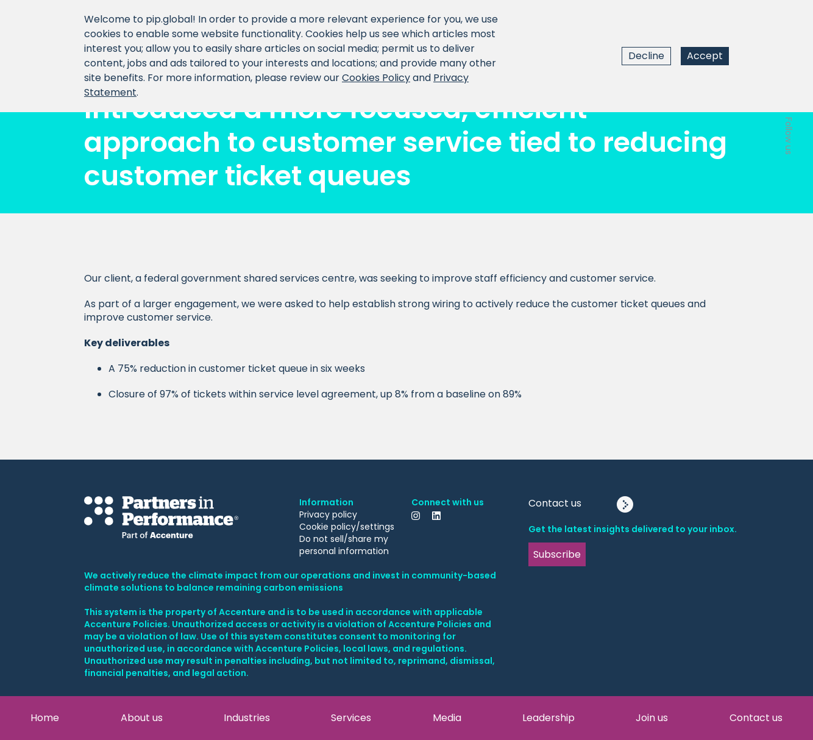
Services (351, 718)
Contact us (756, 718)
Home (44, 718)
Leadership (548, 718)
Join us (652, 718)
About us (142, 718)
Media (447, 718)
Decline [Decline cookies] (646, 56)
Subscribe (557, 554)
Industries (247, 718)
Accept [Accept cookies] (705, 56)
